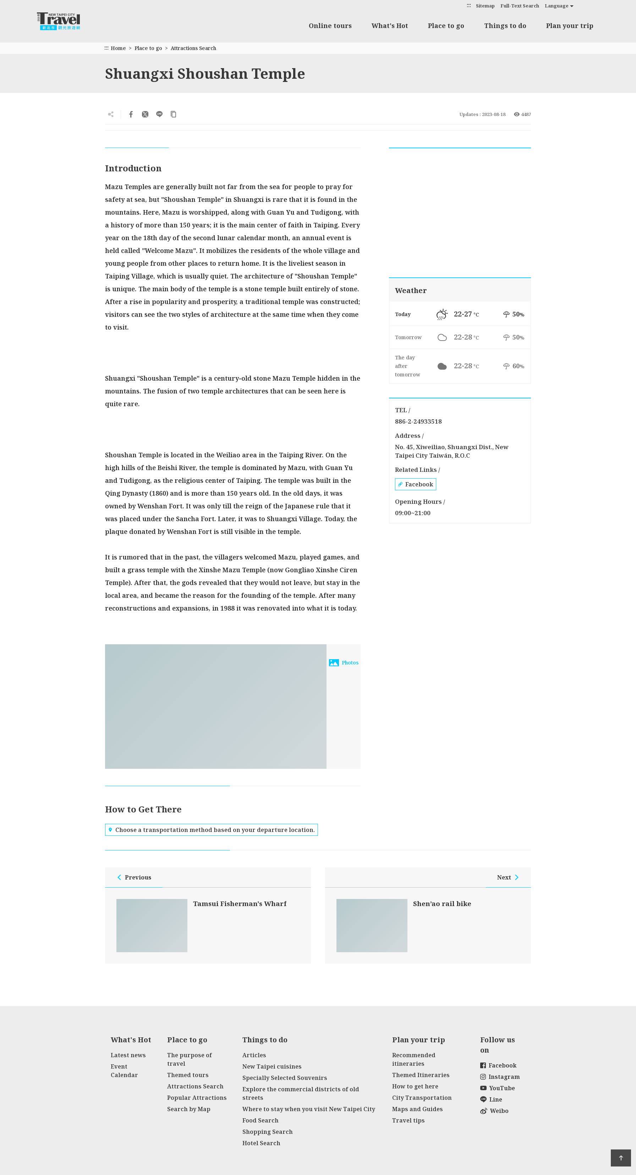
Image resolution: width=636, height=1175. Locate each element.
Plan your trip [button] (569, 25)
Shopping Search (267, 1132)
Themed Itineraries (421, 1075)
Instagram (500, 1077)
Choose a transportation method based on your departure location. (211, 830)
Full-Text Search (519, 5)
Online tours (330, 25)
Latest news (128, 1055)
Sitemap (485, 5)
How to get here (415, 1086)
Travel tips (408, 1120)
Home (118, 48)
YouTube (497, 1088)
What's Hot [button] (390, 25)
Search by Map (188, 1109)
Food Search (260, 1120)
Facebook (415, 484)
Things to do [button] (505, 25)
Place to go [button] (446, 25)
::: (469, 5)
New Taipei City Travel (65, 21)
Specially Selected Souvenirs (284, 1078)
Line (491, 1099)
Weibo (494, 1111)
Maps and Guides (417, 1109)
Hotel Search (261, 1143)
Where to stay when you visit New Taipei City (308, 1109)
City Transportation (422, 1098)
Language (557, 5)
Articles (254, 1055)
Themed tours (188, 1075)
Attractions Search (193, 48)
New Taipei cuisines (272, 1066)
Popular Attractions (197, 1098)
